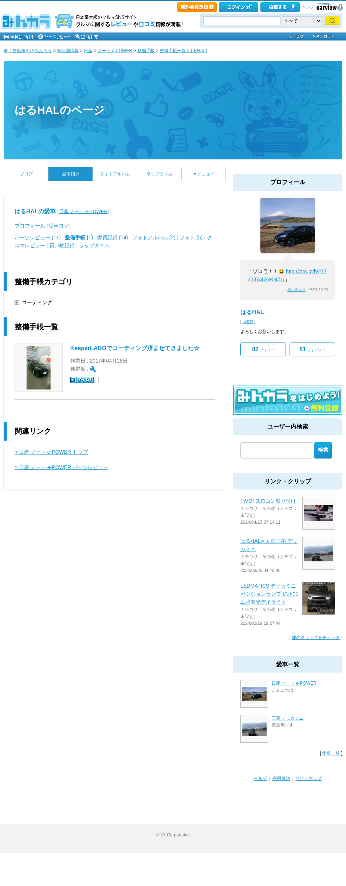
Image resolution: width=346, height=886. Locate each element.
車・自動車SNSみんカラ (28, 50)
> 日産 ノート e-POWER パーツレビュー (61, 467)
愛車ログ (58, 226)
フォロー (263, 349)
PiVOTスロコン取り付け (268, 501)
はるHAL (252, 312)
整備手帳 (146, 50)
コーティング (37, 302)
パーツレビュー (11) (38, 237)
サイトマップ (308, 778)
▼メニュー (204, 174)
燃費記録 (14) (112, 237)
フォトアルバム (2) (154, 237)
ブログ (26, 174)
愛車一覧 (331, 753)
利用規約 (281, 778)
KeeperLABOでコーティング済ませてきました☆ (135, 348)
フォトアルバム (115, 174)
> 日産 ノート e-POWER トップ (51, 452)
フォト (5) (191, 237)
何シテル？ (296, 290)
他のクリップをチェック (316, 637)
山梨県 (248, 322)
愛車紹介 (70, 174)
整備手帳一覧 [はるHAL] (183, 50)
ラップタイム (159, 174)
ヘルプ (308, 7)
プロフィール (30, 226)
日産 (88, 50)
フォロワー (312, 349)
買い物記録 (62, 245)
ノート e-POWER (115, 50)
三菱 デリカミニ (287, 718)
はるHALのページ (60, 110)
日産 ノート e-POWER (83, 211)
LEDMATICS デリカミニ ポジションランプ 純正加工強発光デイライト (269, 594)
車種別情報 (68, 50)
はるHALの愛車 (35, 211)
